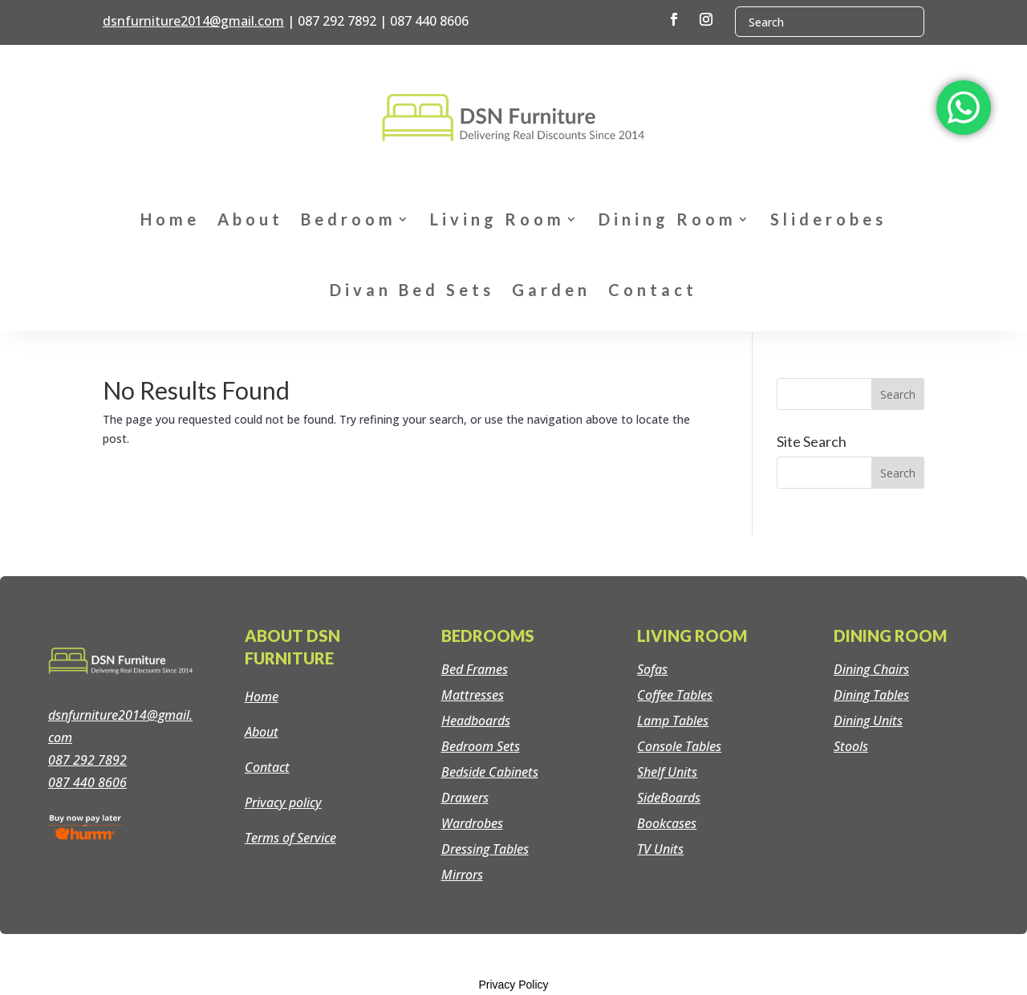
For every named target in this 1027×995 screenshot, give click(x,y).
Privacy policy (283, 802)
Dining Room (668, 219)
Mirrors (462, 874)
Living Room (497, 219)
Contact (652, 289)
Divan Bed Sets (412, 289)
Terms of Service (290, 838)
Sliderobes (828, 219)
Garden (551, 289)
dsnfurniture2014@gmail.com (193, 21)
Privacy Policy (513, 984)
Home (170, 219)
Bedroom (348, 219)
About (250, 219)
